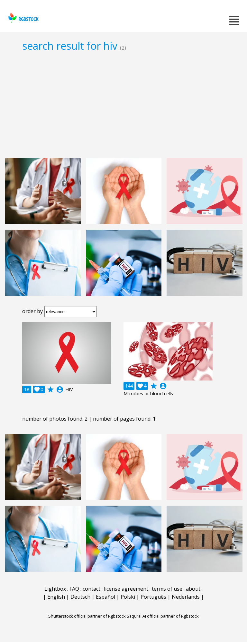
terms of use (167, 588)
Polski (128, 596)
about (193, 588)
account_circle (60, 389)
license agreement (126, 588)
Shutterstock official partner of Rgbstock (87, 616)
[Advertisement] (123, 105)
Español (105, 596)
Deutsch (80, 596)
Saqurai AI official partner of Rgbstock (163, 616)
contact (91, 588)
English (56, 596)
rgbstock (23, 18)
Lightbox (55, 588)
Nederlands (186, 596)
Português (153, 596)
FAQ (74, 588)
